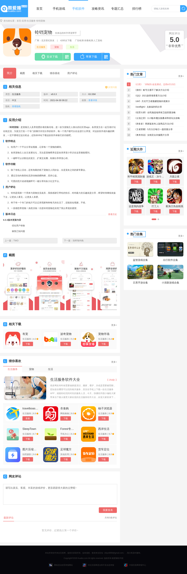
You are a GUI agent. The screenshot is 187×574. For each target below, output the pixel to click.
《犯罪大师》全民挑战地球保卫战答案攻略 (155, 112)
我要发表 (108, 510)
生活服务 (41, 47)
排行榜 (136, 8)
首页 (39, 8)
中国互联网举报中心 (135, 565)
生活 (72, 47)
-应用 (23, 21)
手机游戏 (59, 8)
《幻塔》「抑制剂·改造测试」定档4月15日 (154, 84)
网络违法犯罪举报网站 (61, 565)
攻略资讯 (98, 8)
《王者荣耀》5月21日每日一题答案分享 (153, 129)
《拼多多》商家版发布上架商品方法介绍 (153, 123)
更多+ (114, 325)
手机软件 (78, 8)
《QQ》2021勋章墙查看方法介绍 (150, 95)
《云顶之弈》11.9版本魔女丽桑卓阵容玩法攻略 (157, 118)
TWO (16, 240)
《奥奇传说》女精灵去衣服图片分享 (151, 135)
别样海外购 (78, 240)
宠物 (56, 47)
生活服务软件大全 (65, 379)
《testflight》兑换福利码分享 (148, 107)
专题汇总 (117, 8)
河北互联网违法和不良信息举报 (98, 565)
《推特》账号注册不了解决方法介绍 (151, 90)
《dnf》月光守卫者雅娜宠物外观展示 (152, 101)
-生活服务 (31, 21)
